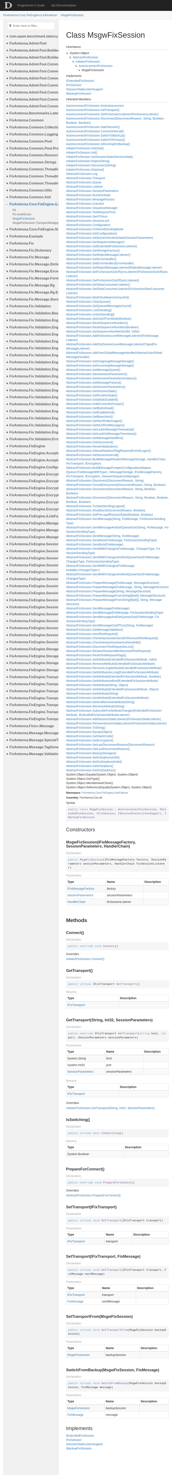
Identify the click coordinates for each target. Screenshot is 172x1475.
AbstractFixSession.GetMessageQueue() (93, 369)
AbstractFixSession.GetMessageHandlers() (94, 438)
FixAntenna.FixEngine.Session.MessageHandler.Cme (32, 586)
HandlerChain (76, 902)
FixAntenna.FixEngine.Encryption (32, 474)
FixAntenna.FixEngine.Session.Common (32, 551)
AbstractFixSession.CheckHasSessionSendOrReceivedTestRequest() (112, 638)
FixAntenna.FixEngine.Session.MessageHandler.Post (32, 614)
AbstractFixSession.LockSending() (89, 310)
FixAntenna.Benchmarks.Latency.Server (32, 113)
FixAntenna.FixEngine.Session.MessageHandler (32, 579)
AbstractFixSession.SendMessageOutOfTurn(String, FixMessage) (109, 625)
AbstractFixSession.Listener (84, 186)
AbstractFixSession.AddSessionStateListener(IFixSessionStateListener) (113, 719)
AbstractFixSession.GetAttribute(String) (92, 693)
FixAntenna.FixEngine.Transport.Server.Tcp (32, 712)
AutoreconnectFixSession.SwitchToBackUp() (95, 135)
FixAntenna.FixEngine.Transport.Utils (32, 719)
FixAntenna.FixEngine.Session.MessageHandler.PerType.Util (32, 607)
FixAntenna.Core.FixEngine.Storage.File (32, 229)
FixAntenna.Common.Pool (30, 141)
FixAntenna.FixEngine (27, 446)
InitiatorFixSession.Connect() (85, 959)
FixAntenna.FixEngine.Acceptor (32, 453)
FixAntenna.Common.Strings (32, 162)
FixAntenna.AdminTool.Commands (32, 64)
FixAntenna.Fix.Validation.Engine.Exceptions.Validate (32, 341)
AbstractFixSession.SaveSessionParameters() (96, 374)
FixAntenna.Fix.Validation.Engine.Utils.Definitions (32, 397)
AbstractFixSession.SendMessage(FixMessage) (98, 608)
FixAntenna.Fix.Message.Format (32, 278)
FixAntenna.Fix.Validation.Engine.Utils (32, 369)
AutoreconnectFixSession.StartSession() (93, 127)
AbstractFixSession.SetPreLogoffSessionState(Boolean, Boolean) (109, 514)
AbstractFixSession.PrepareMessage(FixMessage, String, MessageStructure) (117, 587)
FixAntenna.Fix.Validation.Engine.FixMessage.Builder (32, 355)
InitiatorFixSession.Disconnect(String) (91, 165)
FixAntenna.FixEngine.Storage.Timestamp (32, 670)
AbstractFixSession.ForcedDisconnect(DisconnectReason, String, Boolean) (116, 484)
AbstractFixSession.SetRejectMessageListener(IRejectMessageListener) (114, 267)
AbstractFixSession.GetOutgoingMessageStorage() (100, 361)
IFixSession (73, 85)
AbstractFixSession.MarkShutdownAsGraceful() (97, 297)
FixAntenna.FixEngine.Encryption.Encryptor (32, 481)
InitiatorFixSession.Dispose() (85, 169)
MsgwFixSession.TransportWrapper (34, 222)
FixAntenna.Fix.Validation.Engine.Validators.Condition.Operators (32, 425)
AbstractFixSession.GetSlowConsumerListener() (98, 284)
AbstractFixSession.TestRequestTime (91, 212)
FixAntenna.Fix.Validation (30, 306)
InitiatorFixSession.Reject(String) (88, 161)
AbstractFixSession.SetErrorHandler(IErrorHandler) (100, 263)
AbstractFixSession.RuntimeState (88, 195)
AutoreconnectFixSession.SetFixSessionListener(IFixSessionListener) (112, 114)
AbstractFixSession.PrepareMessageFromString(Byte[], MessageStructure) (115, 595)
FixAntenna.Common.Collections (32, 127)
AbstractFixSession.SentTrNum (87, 216)
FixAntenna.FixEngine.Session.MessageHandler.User (32, 628)
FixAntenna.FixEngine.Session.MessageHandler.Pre (32, 621)
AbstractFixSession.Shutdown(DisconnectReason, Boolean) (105, 510)
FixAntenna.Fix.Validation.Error (32, 439)
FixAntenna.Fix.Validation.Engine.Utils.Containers (32, 390)
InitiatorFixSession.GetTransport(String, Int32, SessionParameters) (110, 1108)
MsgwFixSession (72, 15)
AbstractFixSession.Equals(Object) (89, 732)
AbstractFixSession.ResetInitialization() (92, 446)
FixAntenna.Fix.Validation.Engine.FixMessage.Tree (32, 362)
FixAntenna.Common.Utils (30, 190)
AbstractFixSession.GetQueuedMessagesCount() (99, 306)
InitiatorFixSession (88, 61)
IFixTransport (76, 1005)
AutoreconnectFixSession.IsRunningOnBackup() (98, 144)
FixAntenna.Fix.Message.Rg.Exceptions (32, 292)
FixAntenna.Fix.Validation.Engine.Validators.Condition (32, 411)
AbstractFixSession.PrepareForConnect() (93, 1195)
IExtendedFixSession (80, 80)
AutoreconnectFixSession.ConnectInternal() (95, 131)
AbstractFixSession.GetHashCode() (89, 736)
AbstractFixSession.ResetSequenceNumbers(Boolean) (102, 327)
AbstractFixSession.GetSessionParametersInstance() (101, 378)
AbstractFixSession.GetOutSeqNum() (91, 770)
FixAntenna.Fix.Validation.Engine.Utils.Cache (32, 376)
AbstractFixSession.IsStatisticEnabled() (92, 399)
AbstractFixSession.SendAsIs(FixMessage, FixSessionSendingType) (111, 540)
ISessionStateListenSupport (84, 89)
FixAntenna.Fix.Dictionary (30, 250)
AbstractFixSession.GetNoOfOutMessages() (95, 425)
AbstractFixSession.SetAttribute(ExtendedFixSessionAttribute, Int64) (111, 659)
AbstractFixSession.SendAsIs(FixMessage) (94, 544)
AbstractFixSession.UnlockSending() (90, 314)
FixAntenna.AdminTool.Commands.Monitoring (32, 85)
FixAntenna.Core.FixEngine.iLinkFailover (30, 15)
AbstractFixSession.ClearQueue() (88, 301)
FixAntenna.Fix (21, 243)
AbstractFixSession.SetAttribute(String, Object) (97, 685)
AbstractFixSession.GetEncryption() (89, 740)
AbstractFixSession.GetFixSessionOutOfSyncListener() (102, 280)
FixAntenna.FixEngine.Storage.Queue (32, 663)
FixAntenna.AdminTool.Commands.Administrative (32, 71)
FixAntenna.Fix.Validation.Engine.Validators (32, 404)
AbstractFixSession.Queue (83, 182)
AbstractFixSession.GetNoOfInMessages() (94, 421)
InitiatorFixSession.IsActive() (85, 148)
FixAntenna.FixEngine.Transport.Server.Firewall (32, 705)
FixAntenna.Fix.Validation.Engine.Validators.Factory (32, 432)
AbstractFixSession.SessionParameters (92, 191)
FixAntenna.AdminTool (27, 43)
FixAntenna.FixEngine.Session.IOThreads (32, 565)
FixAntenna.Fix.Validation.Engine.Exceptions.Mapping (32, 334)
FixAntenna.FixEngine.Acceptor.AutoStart (32, 460)
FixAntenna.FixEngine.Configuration (32, 467)
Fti (14, 210)
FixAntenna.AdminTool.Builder (32, 50)
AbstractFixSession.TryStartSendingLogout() (95, 506)
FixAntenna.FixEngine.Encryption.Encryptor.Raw (32, 495)
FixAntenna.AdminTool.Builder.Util (32, 57)
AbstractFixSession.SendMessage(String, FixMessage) (102, 536)
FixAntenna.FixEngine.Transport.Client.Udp (32, 691)
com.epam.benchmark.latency (32, 36)
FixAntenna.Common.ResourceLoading (32, 155)
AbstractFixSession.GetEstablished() (90, 412)
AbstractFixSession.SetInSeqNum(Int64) (93, 757)
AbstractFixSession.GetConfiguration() (91, 233)
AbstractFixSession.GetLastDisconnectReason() (98, 749)
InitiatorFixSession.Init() (81, 152)
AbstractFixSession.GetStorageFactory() (93, 250)
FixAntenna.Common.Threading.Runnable (32, 183)
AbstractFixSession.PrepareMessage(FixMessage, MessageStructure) (112, 582)
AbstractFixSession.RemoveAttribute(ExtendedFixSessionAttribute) (110, 663)
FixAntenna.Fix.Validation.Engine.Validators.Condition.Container (32, 418)
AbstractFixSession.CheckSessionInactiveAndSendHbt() (103, 642)
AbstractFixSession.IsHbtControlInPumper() (95, 404)
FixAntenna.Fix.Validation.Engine (32, 320)
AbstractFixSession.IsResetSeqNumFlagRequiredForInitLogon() (108, 450)
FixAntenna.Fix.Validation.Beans (32, 313)
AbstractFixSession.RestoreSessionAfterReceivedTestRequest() (108, 651)
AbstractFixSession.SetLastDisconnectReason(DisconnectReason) (110, 744)
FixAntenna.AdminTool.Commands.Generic (32, 78)
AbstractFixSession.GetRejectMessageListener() (98, 254)
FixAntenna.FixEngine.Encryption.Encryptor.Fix (32, 488)
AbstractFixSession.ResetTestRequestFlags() (96, 655)
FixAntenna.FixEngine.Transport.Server (32, 698)
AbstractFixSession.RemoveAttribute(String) (95, 706)
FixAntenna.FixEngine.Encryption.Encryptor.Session (32, 502)
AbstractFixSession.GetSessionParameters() (95, 387)
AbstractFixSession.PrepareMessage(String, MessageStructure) (108, 591)
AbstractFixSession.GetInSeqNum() (89, 766)
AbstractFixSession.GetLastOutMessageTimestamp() (101, 433)
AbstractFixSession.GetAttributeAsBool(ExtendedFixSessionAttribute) (112, 680)
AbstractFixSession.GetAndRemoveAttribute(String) (100, 702)
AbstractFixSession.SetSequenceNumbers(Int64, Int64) (102, 331)
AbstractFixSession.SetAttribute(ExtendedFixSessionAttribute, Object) (112, 689)
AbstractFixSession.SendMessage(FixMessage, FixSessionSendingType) (114, 612)
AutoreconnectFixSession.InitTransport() (92, 110)
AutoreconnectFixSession (96, 66)
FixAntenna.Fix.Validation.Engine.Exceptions (32, 327)
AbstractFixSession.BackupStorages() (91, 753)
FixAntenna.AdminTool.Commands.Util (32, 106)
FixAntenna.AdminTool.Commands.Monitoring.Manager (32, 92)
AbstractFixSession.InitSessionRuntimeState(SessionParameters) (109, 237)
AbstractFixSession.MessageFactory (90, 199)
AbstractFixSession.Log (81, 174)
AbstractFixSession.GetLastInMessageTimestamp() (100, 429)
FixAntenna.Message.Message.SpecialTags (32, 733)
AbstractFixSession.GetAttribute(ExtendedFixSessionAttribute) (107, 697)
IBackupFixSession (78, 93)
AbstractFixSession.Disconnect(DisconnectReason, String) (105, 480)
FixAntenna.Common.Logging (32, 134)
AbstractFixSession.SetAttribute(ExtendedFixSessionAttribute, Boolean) (113, 676)
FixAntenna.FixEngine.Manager (32, 523)
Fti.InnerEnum (22, 214)
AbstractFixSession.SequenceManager (92, 208)
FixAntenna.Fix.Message (29, 257)
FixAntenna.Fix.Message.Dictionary (32, 264)
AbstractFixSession (85, 57)
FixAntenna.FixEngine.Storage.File (32, 656)
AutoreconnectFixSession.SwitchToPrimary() (95, 139)
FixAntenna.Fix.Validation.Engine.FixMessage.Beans (32, 348)
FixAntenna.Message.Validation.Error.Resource (32, 754)
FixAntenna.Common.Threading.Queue (32, 176)
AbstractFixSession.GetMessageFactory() (93, 382)
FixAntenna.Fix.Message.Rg (32, 285)
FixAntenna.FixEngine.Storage (32, 649)
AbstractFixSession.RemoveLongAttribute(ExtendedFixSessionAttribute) (114, 668)
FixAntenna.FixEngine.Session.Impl (32, 558)
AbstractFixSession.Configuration (88, 225)
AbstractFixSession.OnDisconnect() (89, 442)
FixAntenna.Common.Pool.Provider (32, 148)
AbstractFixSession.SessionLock (87, 220)
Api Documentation (63, 5)
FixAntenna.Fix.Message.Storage (32, 299)
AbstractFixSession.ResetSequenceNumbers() (97, 323)
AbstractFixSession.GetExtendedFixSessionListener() (101, 246)
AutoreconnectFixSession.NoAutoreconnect (95, 105)
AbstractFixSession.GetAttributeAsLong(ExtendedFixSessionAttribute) (112, 672)
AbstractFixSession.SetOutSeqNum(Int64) (94, 761)
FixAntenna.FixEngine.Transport (32, 677)
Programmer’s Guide (31, 5)
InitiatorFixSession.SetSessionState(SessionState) (99, 156)
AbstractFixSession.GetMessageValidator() (94, 629)
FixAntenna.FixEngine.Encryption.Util (32, 509)
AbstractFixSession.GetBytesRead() (90, 408)
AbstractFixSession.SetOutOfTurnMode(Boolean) (98, 318)
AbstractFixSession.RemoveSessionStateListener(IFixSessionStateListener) (116, 723)
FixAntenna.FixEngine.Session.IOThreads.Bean (32, 572)
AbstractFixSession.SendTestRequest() (92, 634)
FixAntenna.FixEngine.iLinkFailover (32, 516)
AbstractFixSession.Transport (85, 178)
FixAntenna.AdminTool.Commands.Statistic (32, 99)
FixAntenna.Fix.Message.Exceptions (32, 271)
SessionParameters (80, 895)
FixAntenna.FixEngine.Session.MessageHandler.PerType (32, 600)
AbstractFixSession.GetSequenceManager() (95, 242)
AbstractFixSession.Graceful (85, 203)
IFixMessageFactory (80, 888)
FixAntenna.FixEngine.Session (32, 544)
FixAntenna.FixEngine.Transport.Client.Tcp (32, 684)
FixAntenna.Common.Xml (30, 197)
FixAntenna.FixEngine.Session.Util (32, 635)
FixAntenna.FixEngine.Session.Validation (32, 642)
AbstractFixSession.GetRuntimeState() (91, 395)
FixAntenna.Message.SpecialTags (32, 740)
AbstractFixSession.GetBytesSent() (89, 416)
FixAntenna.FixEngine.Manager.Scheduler (32, 530)
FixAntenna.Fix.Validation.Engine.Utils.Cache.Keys (32, 383)
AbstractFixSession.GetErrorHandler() (91, 259)
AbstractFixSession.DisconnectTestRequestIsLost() (100, 646)
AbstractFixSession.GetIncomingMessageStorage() (100, 365)
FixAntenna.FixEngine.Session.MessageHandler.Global (32, 593)
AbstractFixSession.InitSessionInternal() (92, 455)
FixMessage (75, 1301)
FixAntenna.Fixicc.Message (31, 726)
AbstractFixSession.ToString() (85, 727)
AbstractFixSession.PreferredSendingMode (94, 229)
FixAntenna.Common (26, 120)
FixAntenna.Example (26, 236)
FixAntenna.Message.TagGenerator (32, 747)
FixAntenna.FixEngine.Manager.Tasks (32, 537)
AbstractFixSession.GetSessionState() (91, 391)
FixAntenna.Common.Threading (32, 169)
